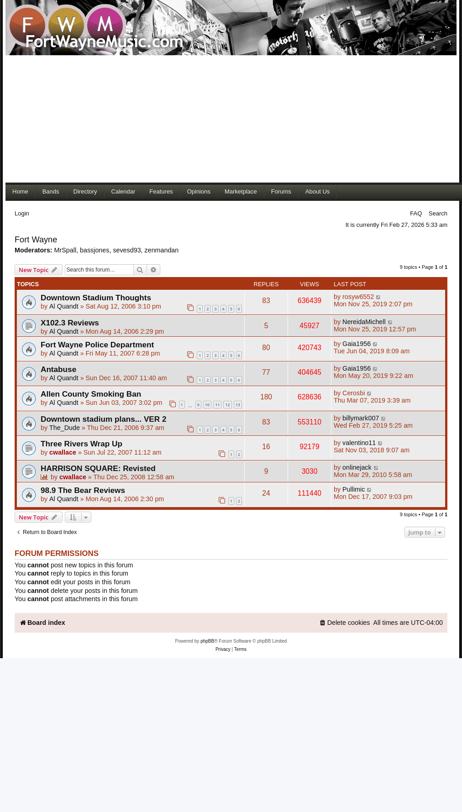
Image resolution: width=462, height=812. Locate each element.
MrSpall (65, 250)
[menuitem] (344, 623)
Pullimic (353, 489)
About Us (317, 191)
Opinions (198, 191)
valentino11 (359, 442)
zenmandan (162, 250)
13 (238, 405)
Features (161, 191)
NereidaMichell (364, 321)
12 (227, 405)
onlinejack (357, 467)
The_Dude (64, 427)
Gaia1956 (356, 343)
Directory (85, 191)
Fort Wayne (36, 239)
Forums (281, 191)
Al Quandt (64, 306)
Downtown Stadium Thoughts (96, 297)
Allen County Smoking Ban (91, 393)
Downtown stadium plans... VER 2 (103, 419)
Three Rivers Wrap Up (81, 443)
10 (207, 405)
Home (20, 191)
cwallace (62, 452)
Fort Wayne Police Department (97, 344)
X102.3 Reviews (70, 322)
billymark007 (360, 418)
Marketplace (241, 191)
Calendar (123, 191)
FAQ (416, 213)
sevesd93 (127, 250)
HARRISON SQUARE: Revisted (98, 468)
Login (22, 213)
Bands (50, 191)
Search (438, 213)
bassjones (94, 250)
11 (217, 405)
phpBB (207, 641)
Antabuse (58, 369)
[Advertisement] (175, 119)
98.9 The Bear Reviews (83, 490)
